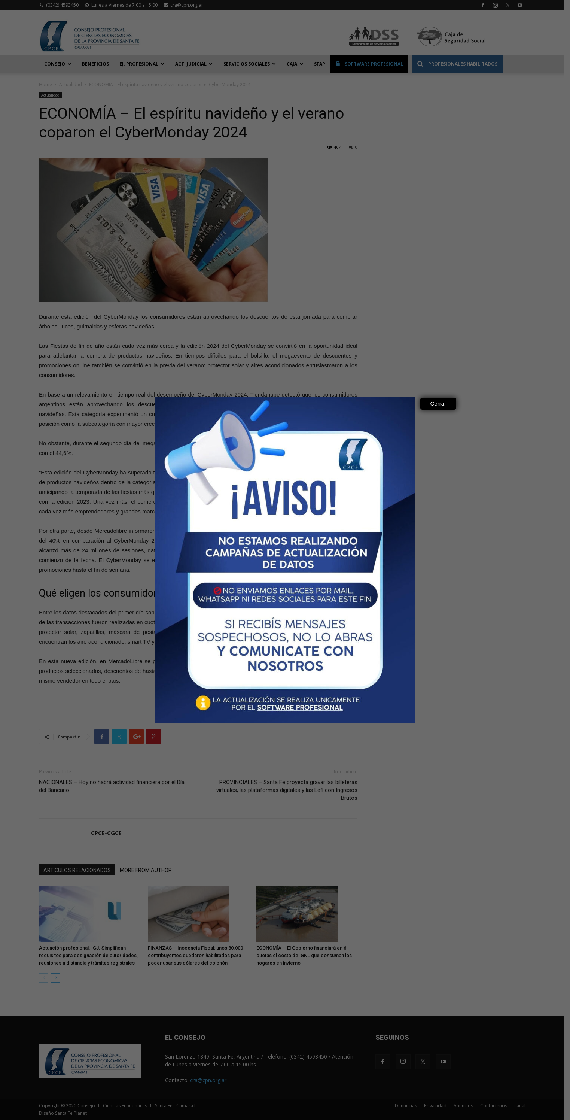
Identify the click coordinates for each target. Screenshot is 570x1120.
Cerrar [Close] (438, 403)
